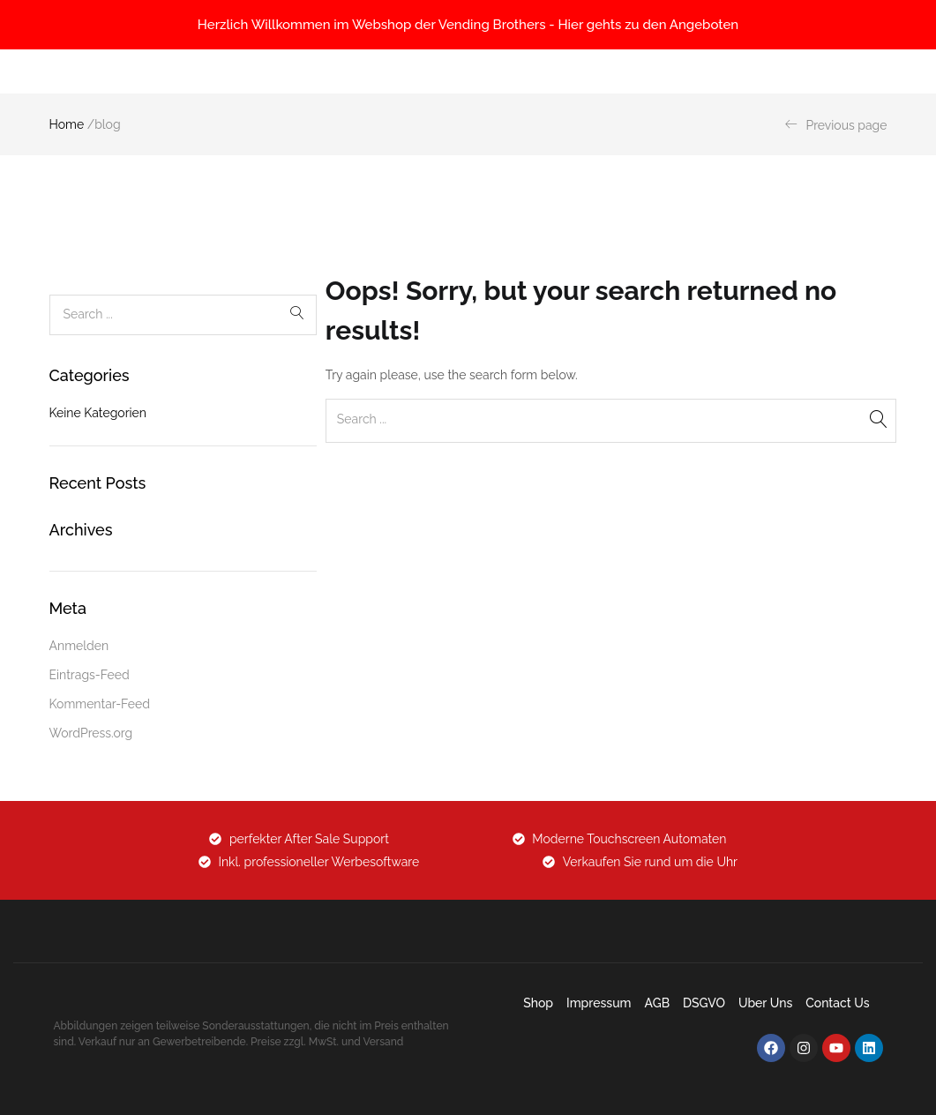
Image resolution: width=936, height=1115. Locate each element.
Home (67, 124)
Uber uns (765, 1003)
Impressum (599, 1003)
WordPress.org (91, 733)
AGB (657, 1003)
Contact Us (837, 1003)
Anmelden (79, 646)
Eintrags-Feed (89, 675)
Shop (538, 1003)
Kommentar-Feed (100, 704)
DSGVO (704, 1003)
